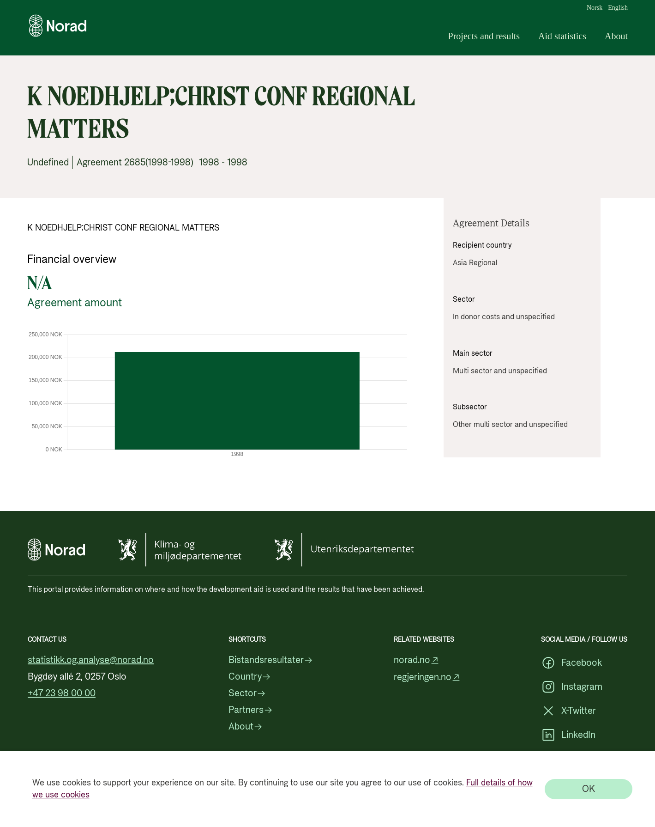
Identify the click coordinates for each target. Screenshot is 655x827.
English (618, 8)
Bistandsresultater (270, 660)
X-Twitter (568, 711)
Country (249, 676)
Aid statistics (562, 36)
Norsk (594, 8)
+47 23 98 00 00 (62, 693)
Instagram (571, 687)
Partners (250, 710)
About (616, 36)
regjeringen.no (427, 677)
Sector (247, 693)
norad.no (416, 660)
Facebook (571, 663)
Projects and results (484, 36)
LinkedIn (568, 735)
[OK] (588, 789)
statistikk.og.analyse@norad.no (91, 660)
